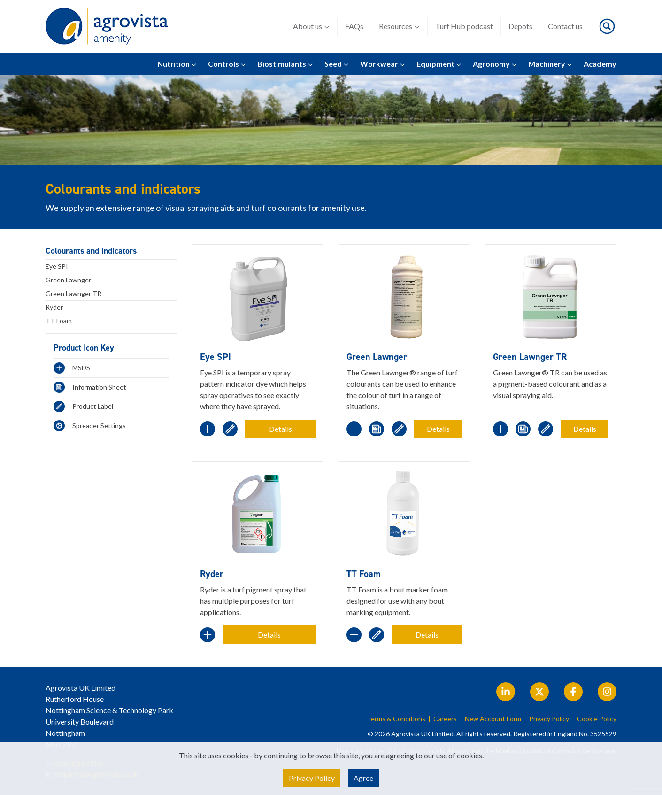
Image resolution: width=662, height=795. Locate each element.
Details (280, 428)
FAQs (354, 26)
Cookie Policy (596, 719)
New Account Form (493, 719)
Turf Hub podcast (464, 26)
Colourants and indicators (91, 251)
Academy (600, 63)
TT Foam (59, 321)
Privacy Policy (549, 719)
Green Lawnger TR (73, 293)
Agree (363, 777)
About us (311, 26)
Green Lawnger (68, 280)
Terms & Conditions (396, 719)
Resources (399, 26)
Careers (445, 719)
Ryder (54, 307)
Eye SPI (57, 266)
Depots (520, 26)
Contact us (565, 26)
